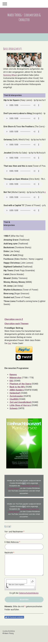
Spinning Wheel (10, 75)
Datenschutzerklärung (28, 593)
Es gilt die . (24, 593)
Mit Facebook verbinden (14, 617)
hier (9, 343)
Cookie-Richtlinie (9, 631)
